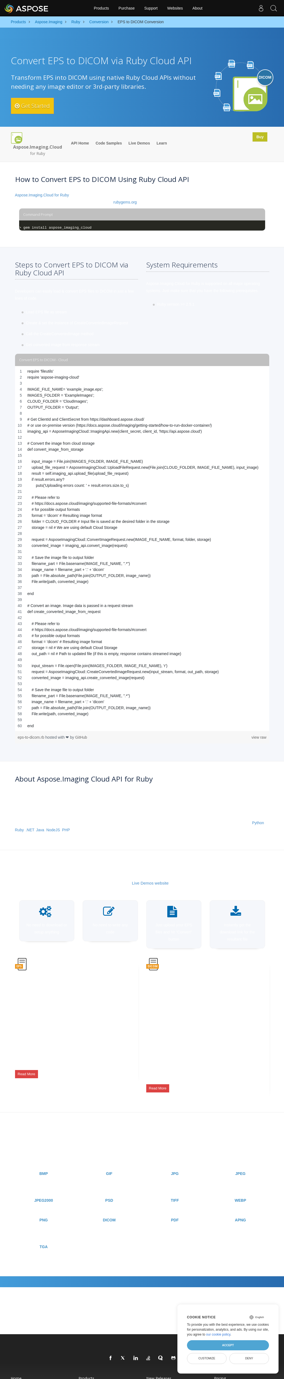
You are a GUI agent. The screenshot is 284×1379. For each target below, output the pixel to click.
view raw (258, 737)
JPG (174, 1163)
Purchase (127, 8)
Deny (249, 1358)
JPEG (240, 1163)
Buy (258, 137)
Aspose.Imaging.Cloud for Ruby (42, 195)
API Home (80, 143)
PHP (66, 830)
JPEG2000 (43, 1190)
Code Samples (109, 143)
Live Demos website (150, 883)
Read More (26, 1070)
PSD (109, 1190)
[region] (142, 548)
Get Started (36, 106)
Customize (206, 1358)
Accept (228, 1345)
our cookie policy (218, 1334)
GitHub (81, 737)
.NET (30, 830)
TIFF (175, 1190)
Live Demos (139, 143)
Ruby (19, 830)
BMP (43, 1163)
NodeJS (53, 830)
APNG (240, 1210)
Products (101, 8)
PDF (175, 1210)
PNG (43, 1210)
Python (258, 823)
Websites (175, 8)
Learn (162, 143)
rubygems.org (125, 202)
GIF (109, 1163)
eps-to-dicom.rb (31, 737)
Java (40, 830)
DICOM (109, 1210)
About (197, 8)
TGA (44, 1236)
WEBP (240, 1190)
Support (151, 8)
